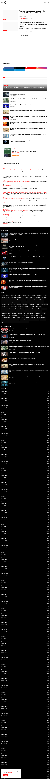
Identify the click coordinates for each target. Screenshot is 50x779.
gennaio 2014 (25, 736)
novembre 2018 (25, 601)
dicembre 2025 (25, 403)
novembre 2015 (25, 685)
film (21, 319)
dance (27, 317)
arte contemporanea (6, 313)
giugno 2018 (25, 613)
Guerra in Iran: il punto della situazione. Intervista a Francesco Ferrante (23, 239)
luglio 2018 (25, 610)
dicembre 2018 (25, 599)
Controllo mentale (5, 304)
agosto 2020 (25, 552)
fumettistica (31, 319)
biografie (43, 313)
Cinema (26, 302)
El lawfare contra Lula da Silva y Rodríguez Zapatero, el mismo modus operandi (18, 175)
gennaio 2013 (25, 764)
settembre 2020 (25, 550)
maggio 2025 (25, 419)
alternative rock (20, 308)
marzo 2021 (25, 536)
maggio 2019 (25, 587)
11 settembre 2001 (26, 295)
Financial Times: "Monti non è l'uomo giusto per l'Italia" (20, 340)
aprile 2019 (25, 589)
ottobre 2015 (25, 687)
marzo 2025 (25, 424)
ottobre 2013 (25, 743)
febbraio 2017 (25, 650)
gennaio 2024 (25, 456)
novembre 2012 (25, 769)
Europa (37, 304)
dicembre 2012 (25, 767)
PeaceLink (5, 219)
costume (13, 317)
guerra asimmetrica (6, 322)
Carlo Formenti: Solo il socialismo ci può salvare (12, 215)
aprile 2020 (25, 561)
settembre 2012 (25, 774)
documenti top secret (41, 317)
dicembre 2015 (25, 683)
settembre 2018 (25, 606)
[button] (2, 2)
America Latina (5, 299)
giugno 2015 (25, 697)
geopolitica (42, 319)
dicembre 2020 (25, 543)
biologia (3, 315)
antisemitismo (19, 311)
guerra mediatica (25, 322)
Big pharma (4, 302)
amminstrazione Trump (30, 308)
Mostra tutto (5, 223)
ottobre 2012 (25, 771)
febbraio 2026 (25, 398)
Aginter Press (37, 297)
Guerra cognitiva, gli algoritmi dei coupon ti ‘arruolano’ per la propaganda (24, 381)
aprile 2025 (25, 421)
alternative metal (12, 308)
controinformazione (6, 317)
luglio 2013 (25, 750)
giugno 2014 (25, 725)
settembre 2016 (25, 662)
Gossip (3, 306)
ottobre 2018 (25, 603)
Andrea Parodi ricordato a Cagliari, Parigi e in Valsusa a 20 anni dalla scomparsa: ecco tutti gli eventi (28, 123)
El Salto (4, 173)
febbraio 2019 (25, 594)
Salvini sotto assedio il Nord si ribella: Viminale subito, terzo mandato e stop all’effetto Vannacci (22, 204)
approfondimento (34, 311)
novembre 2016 (25, 657)
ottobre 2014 (25, 715)
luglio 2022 (25, 498)
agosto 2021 (25, 524)
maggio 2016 (25, 671)
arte (41, 311)
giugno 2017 (25, 641)
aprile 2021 (25, 533)
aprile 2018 (25, 617)
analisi (38, 308)
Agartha (31, 297)
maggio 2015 (25, 699)
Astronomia (29, 299)
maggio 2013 (25, 755)
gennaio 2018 (25, 624)
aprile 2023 (25, 478)
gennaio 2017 (25, 652)
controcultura (39, 315)
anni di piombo (5, 311)
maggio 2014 (25, 727)
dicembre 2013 (25, 739)
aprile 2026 (25, 393)
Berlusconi (41, 299)
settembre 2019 (25, 578)
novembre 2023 (25, 461)
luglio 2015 (25, 694)
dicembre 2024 (25, 431)
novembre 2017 (25, 629)
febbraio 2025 (25, 426)
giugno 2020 (25, 557)
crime (18, 317)
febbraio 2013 (25, 762)
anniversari (12, 311)
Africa (26, 297)
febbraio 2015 (25, 706)
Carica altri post (24, 35)
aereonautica (14, 306)
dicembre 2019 (25, 571)
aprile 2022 (25, 505)
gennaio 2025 (25, 428)
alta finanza (4, 308)
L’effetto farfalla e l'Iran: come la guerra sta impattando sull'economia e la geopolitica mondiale (27, 129)
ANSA (4, 168)
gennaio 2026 (25, 400)
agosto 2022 (25, 496)
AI (23, 297)
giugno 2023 (25, 473)
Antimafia (12, 299)
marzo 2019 (25, 592)
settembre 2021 (25, 522)
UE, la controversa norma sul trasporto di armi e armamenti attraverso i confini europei (28, 110)
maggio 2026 (25, 391)
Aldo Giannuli (14, 148)
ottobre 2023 (25, 463)
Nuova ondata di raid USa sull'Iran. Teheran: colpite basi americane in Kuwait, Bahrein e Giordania (22, 169)
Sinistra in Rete (6, 214)
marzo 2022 (25, 508)
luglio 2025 (25, 415)
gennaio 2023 (25, 484)
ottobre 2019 (25, 575)
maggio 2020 (25, 559)
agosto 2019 (25, 580)
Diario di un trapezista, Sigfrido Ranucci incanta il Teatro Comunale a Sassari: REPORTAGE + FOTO (28, 117)
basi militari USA (30, 313)
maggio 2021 (25, 531)
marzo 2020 (25, 564)
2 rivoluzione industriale (37, 295)
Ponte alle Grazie (15, 152)
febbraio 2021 (25, 538)
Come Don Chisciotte (7, 185)
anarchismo (43, 308)
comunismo (32, 315)
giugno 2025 (25, 417)
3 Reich (45, 295)
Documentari (25, 304)
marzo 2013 (25, 760)
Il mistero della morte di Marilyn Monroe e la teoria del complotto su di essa (24, 352)
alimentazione (38, 306)
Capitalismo (17, 302)
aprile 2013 (25, 757)
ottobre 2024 (25, 435)
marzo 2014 (25, 732)
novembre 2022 (25, 489)
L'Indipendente (6, 180)
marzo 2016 (25, 676)
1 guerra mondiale (5, 295)
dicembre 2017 (25, 627)
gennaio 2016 (25, 680)
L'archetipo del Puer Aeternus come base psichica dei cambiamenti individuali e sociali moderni (33, 24)
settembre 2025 (25, 410)
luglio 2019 (25, 582)
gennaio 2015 (25, 708)
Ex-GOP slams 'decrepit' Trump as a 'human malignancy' (14, 198)
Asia (25, 299)
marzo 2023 (25, 480)
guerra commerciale (16, 322)
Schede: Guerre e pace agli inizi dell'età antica (12, 221)
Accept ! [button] (5, 775)
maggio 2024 (25, 447)
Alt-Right (44, 297)
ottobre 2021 (25, 519)
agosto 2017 (25, 636)
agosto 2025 (25, 412)
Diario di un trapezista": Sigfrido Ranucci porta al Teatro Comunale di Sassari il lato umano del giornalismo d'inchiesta (28, 287)
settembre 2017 (25, 634)
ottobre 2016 (25, 659)
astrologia (14, 313)
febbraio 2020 (25, 566)
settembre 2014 (25, 718)
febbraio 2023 (25, 482)
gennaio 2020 (25, 568)
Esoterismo (32, 304)
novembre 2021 (25, 517)
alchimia (26, 306)
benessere (38, 313)
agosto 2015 (25, 692)
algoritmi (32, 306)
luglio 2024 (25, 443)
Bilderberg (11, 302)
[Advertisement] (25, 50)
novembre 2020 (25, 545)
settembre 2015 (25, 690)
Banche (35, 299)
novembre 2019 (25, 573)
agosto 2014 (25, 720)
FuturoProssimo (6, 209)
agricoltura (20, 306)
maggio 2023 (25, 475)
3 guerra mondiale (5, 297)
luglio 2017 (25, 638)
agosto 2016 (25, 664)
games (37, 319)
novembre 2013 (25, 741)
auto (24, 313)
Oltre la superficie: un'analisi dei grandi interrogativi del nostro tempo (24, 104)
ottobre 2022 (25, 491)
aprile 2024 (25, 450)
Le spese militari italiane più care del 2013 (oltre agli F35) (20, 328)
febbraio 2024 (25, 454)
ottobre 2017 (25, 631)
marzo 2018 (25, 620)
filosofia (25, 319)
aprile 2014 (25, 729)
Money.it (4, 190)
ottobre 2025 (25, 408)
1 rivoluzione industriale (16, 295)
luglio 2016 (25, 666)
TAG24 (4, 202)
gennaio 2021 (25, 540)
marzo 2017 (25, 648)
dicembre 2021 (25, 515)
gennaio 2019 (25, 596)
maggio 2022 (25, 503)
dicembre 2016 (25, 655)
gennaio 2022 (25, 513)
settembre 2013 (25, 746)
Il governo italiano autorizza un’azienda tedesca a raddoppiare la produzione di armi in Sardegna (28, 135)
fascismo (17, 319)
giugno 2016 (25, 669)
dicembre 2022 (25, 487)
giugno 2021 (25, 529)
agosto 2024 (25, 440)
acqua (8, 306)
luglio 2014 (25, 722)
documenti (33, 317)
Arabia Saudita (19, 299)
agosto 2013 (25, 748)
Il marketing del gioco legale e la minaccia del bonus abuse (21, 262)
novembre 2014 (25, 713)
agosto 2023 (25, 468)
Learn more (9, 772)
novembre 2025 (25, 405)
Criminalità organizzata (16, 304)
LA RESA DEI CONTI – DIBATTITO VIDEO (11, 186)
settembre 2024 (25, 438)
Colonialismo (32, 302)
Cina (22, 302)
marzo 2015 (25, 704)
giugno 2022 (25, 501)
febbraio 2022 (25, 510)
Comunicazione (40, 302)
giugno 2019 (25, 585)
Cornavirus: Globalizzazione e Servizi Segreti (21, 150)
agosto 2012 (25, 776)
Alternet (4, 197)
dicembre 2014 (25, 711)
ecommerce (4, 319)
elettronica (11, 319)
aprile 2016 (25, 673)
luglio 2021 (25, 526)
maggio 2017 (25, 643)
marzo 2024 (25, 452)
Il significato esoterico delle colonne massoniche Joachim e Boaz (22, 358)
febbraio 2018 (25, 622)
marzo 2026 (25, 396)
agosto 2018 (25, 608)
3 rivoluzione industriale (16, 297)
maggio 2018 (25, 615)
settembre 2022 (25, 494)
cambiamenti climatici (16, 315)
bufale (8, 315)
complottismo (25, 315)
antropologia (26, 311)
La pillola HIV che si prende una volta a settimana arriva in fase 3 (15, 210)
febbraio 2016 (25, 678)
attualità (20, 313)
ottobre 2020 (25, 547)
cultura (22, 317)
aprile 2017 (25, 645)
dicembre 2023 (25, 459)
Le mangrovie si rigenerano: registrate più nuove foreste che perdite (16, 181)
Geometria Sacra (44, 304)
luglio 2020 (25, 554)
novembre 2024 (25, 433)
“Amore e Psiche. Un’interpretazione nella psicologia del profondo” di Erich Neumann (32, 12)
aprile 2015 (25, 701)
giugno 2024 (25, 445)
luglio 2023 (25, 470)
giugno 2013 (25, 753)
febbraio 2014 (25, 734)
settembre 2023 (25, 466)
